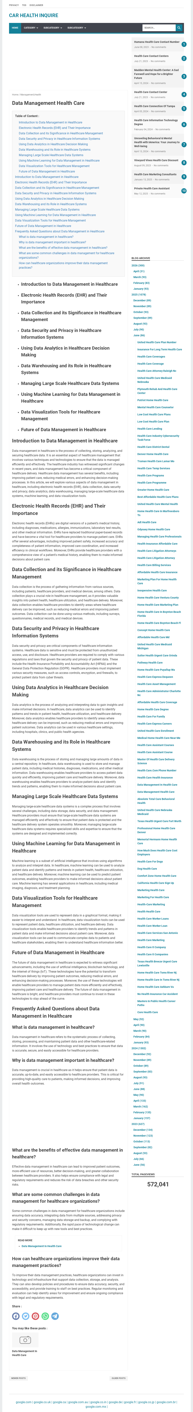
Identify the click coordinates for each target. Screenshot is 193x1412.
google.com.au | (78, 1402)
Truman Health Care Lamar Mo (155, 461)
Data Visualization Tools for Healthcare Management (54, 166)
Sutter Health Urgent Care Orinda (157, 655)
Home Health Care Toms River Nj (157, 972)
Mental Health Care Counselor (155, 407)
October (141, 312)
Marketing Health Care (151, 890)
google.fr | (130, 1402)
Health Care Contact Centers (151, 55)
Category (29, 27)
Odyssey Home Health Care (153, 529)
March (139, 277)
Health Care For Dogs (150, 861)
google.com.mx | (97, 1406)
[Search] (159, 27)
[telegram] (55, 1316)
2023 (138, 1124)
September (142, 317)
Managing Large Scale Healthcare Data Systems (51, 155)
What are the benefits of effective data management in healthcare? (63, 247)
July (138, 329)
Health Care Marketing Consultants (155, 174)
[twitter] (25, 1316)
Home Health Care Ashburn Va (155, 986)
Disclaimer (36, 5)
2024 (139, 1048)
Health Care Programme (151, 482)
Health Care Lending (149, 428)
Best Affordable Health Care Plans (157, 496)
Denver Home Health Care (152, 454)
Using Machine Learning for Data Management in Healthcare (59, 160)
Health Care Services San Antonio (157, 932)
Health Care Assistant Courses (155, 745)
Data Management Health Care (156, 791)
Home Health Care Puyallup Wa (156, 669)
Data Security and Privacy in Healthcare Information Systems (59, 139)
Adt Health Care (146, 522)
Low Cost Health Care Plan (153, 421)
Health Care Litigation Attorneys (156, 550)
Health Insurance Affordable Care (157, 543)
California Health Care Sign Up (155, 882)
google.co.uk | (42, 1402)
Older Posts (119, 1378)
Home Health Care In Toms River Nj (158, 979)
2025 (139, 294)
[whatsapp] (45, 1316)
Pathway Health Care (150, 662)
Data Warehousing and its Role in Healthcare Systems (54, 149)
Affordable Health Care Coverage (157, 702)
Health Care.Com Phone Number (156, 770)
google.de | (115, 1402)
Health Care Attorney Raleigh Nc (156, 370)
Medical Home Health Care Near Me (158, 737)
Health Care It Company (151, 947)
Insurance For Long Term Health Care (159, 349)
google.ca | (59, 1402)
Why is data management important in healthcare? (52, 242)
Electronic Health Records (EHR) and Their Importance (54, 128)
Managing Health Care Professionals (159, 536)
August (140, 323)
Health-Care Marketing (151, 904)
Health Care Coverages (151, 356)
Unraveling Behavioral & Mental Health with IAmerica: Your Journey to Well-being (157, 142)
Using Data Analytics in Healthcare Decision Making (53, 144)
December (142, 300)
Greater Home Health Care (153, 489)
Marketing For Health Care (153, 897)
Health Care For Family (151, 716)
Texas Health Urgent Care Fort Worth (159, 821)
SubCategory (51, 27)
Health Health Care (148, 911)
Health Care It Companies (152, 954)
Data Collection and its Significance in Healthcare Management (61, 133)
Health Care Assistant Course (155, 752)
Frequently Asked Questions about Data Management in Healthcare (59, 231)
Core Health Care (147, 1012)
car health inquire (33, 15)
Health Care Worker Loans (153, 918)
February (141, 282)
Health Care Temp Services (153, 468)
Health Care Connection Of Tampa (154, 106)
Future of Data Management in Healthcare (47, 171)
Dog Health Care (147, 868)
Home (15, 27)
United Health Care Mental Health (157, 504)
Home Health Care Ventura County (158, 597)
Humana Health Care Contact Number (156, 41)
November (142, 306)
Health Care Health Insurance (155, 777)
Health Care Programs (150, 475)
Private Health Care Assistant (152, 188)
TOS (24, 5)
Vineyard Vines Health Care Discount (156, 160)
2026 (138, 265)
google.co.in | (99, 1402)
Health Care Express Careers (154, 723)
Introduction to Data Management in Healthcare (50, 122)
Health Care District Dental (153, 446)
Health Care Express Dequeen (155, 676)
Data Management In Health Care (42, 1246)
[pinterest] (35, 1316)
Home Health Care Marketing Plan (157, 604)
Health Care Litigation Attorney (156, 557)
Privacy (14, 5)
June (139, 335)
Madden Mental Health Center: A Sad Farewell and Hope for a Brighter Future (156, 74)
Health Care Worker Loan (152, 925)
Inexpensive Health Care (152, 590)
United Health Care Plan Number (156, 342)
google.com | (24, 1402)
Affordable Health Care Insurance (157, 572)
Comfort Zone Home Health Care (156, 875)
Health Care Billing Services (154, 565)
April (139, 271)
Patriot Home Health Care (152, 400)
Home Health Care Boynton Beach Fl (159, 622)
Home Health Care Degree (153, 709)
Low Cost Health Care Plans (154, 414)
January (141, 288)
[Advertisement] (68, 63)
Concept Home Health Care (153, 630)
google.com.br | (166, 1402)
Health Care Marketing (151, 940)
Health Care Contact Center (150, 92)
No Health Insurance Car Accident (157, 994)
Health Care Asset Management (156, 684)
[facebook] (16, 1316)
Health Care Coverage (150, 363)
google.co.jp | (146, 1402)
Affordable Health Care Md (153, 637)
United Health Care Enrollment (155, 730)
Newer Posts (18, 1378)
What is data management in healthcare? (46, 237)
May (138, 1019)
